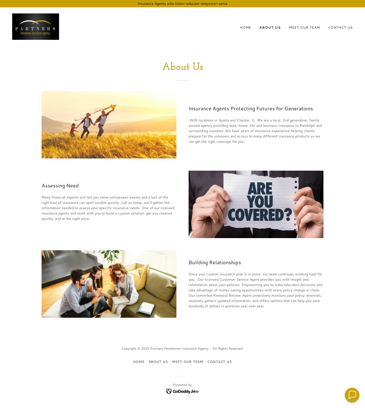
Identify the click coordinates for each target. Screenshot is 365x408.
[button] (352, 395)
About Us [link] (270, 27)
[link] (35, 26)
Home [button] (138, 361)
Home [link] (245, 27)
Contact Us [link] (340, 27)
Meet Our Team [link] (304, 27)
